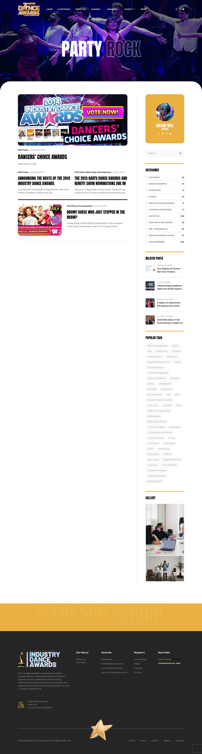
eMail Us (176, 659)
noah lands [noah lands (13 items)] (164, 449)
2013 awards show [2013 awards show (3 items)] (158, 346)
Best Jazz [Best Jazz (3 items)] (172, 356)
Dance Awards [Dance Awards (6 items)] (155, 367)
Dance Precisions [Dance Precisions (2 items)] (157, 378)
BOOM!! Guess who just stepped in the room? (96, 215)
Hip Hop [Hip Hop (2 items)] (152, 389)
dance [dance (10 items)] (177, 362)
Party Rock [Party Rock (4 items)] (153, 454)
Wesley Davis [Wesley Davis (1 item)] (154, 481)
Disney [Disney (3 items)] (151, 384)
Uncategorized (104, 172)
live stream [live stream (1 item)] (153, 443)
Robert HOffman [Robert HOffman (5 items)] (172, 459)
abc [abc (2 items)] (150, 351)
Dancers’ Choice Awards (42, 157)
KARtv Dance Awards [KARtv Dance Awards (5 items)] (159, 411)
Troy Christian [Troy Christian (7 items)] (169, 465)
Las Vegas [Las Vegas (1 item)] (174, 427)
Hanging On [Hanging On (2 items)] (165, 384)
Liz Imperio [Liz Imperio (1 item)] (169, 443)
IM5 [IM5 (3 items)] (177, 394)
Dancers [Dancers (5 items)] (174, 378)
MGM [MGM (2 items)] (150, 449)
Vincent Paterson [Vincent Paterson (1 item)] (157, 476)
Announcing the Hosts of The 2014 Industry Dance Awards (44, 181)
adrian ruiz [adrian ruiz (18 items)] (161, 351)
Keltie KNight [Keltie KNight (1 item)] (154, 416)
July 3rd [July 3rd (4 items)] (167, 405)
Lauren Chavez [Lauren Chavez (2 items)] (156, 438)
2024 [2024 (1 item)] (175, 346)
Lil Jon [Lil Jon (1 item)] (171, 438)
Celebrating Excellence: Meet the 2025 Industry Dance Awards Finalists (170, 289)
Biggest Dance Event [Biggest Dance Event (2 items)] (159, 362)
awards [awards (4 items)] (176, 351)
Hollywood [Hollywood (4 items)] (166, 389)
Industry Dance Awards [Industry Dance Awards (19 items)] (160, 400)
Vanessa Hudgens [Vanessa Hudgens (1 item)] (157, 470)
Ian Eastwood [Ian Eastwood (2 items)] (155, 394)
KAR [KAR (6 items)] (178, 405)
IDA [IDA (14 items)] (168, 394)
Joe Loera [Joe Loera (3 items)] (153, 405)
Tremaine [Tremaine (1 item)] (152, 465)
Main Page (23, 150)
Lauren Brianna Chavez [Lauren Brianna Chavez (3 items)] (160, 432)
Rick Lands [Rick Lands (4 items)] (153, 459)
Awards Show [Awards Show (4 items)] (155, 356)
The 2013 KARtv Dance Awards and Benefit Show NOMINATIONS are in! (101, 181)
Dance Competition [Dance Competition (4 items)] (158, 373)
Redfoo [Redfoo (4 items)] (168, 454)
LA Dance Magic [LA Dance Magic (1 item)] (156, 427)
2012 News (80, 172)
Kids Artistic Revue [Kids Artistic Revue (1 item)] (157, 422)
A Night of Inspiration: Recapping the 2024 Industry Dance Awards (170, 306)
